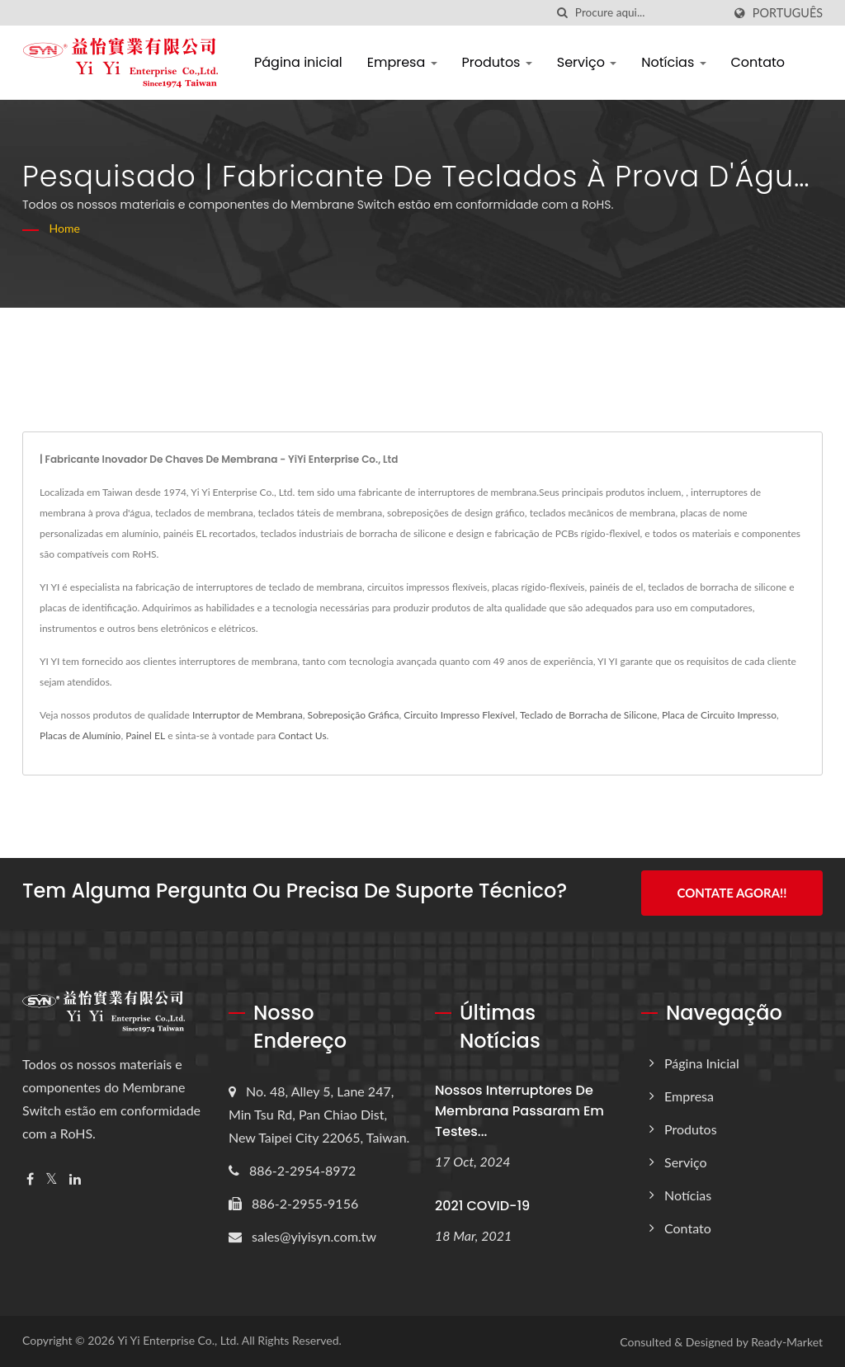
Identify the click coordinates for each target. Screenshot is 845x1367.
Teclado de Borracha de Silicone (588, 715)
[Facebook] (30, 1178)
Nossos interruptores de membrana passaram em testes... (519, 1110)
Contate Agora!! (731, 892)
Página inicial (298, 62)
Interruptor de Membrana (247, 715)
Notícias (673, 62)
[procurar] (562, 13)
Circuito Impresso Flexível (459, 715)
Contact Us (302, 735)
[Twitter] (51, 1178)
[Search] (648, 13)
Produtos (497, 62)
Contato (758, 62)
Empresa (402, 62)
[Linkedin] (75, 1178)
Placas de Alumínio (80, 735)
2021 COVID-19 (482, 1204)
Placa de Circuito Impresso (719, 715)
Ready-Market (787, 1341)
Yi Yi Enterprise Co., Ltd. (177, 1339)
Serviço (586, 62)
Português (788, 13)
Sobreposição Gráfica (353, 715)
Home (65, 228)
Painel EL (145, 735)
